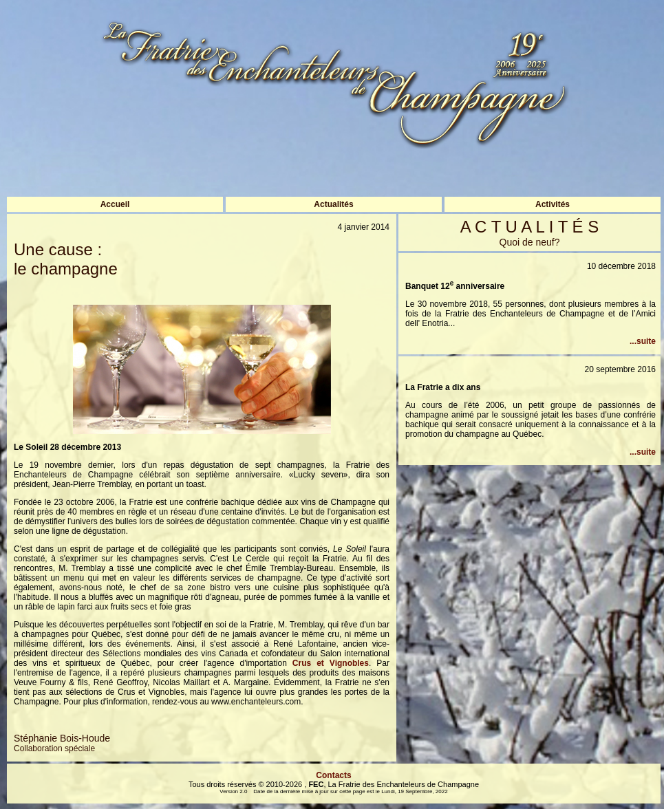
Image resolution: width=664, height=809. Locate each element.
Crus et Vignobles (330, 663)
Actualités (333, 204)
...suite (643, 341)
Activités (552, 204)
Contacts (333, 775)
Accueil (115, 204)
